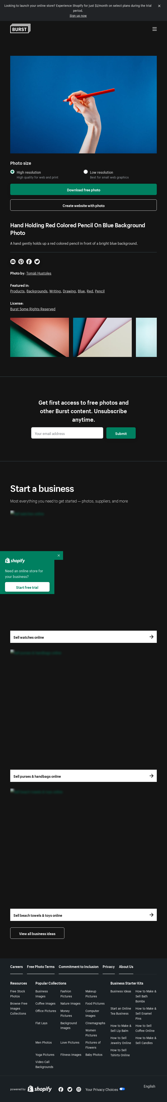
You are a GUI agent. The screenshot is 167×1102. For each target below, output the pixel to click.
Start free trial (27, 587)
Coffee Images (45, 1003)
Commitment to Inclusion (79, 966)
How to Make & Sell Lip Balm (120, 1028)
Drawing (69, 290)
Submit (121, 433)
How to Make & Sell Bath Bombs (145, 995)
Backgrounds (37, 290)
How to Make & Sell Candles (145, 1040)
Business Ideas (120, 990)
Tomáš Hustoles (38, 272)
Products (17, 290)
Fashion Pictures (66, 993)
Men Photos (43, 1042)
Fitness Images (70, 1054)
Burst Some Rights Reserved (32, 308)
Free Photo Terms (41, 966)
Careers (16, 966)
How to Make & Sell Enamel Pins (145, 1013)
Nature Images (70, 1003)
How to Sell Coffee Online (145, 1028)
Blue (81, 290)
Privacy (109, 966)
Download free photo (83, 189)
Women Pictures (91, 1032)
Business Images (41, 993)
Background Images (68, 1025)
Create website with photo (84, 205)
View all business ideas (37, 933)
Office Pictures (45, 1010)
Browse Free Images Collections (18, 1008)
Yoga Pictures (44, 1054)
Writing (55, 290)
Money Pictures (66, 1013)
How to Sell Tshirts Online (120, 1052)
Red (90, 290)
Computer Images (92, 1013)
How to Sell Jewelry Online (120, 1040)
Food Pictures (95, 1003)
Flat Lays (41, 1022)
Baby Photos (93, 1054)
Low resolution (101, 172)
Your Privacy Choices (105, 1089)
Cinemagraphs (95, 1022)
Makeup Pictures (91, 993)
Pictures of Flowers (93, 1044)
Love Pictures (69, 1042)
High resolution (29, 172)
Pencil (100, 290)
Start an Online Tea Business (120, 1010)
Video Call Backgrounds (44, 1064)
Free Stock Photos (17, 993)
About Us (126, 966)
